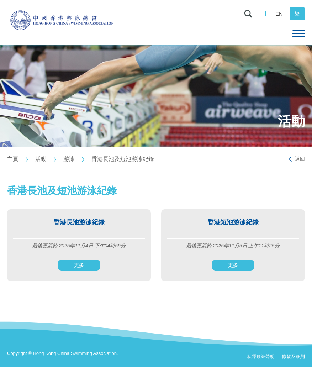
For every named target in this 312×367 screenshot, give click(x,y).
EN (279, 14)
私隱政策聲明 (261, 356)
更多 (79, 265)
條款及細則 (293, 356)
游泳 (69, 159)
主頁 (12, 159)
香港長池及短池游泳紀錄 (122, 159)
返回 (300, 159)
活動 (41, 159)
